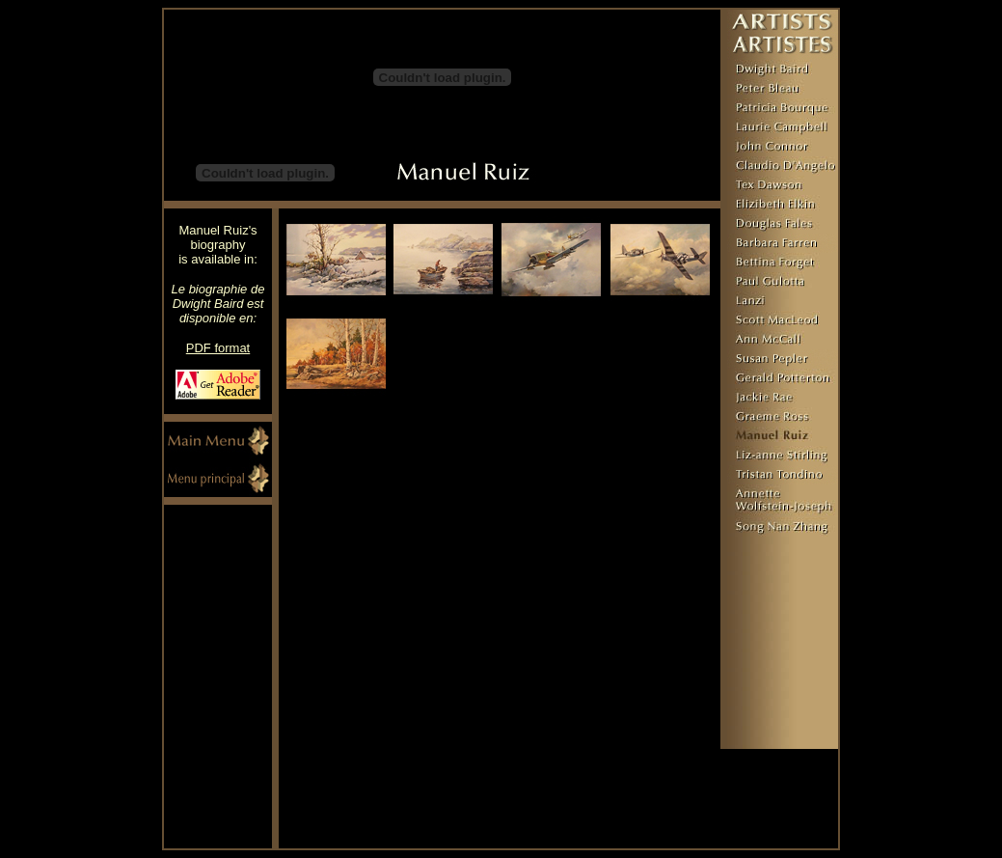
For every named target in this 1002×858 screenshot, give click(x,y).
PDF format (218, 348)
